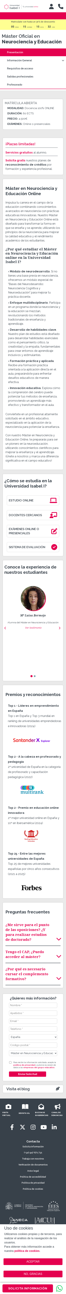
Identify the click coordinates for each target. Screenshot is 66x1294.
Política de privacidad (33, 1183)
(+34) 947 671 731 (33, 1152)
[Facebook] (12, 1127)
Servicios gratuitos (19, 152)
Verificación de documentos (33, 1165)
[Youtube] (43, 1127)
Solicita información (33, 1146)
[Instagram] (33, 1127)
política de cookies (27, 1250)
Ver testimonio (33, 627)
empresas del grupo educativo (39, 1067)
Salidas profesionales (20, 76)
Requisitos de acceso (20, 68)
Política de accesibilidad (33, 1177)
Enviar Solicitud (27, 1074)
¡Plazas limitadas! (20, 144)
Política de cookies (33, 1189)
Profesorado (14, 84)
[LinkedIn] (54, 1127)
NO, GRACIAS (33, 1273)
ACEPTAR (33, 1261)
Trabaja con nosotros (33, 1159)
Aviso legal (33, 1171)
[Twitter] (22, 1127)
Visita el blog (18, 1089)
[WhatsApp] (59, 1288)
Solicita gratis (15, 160)
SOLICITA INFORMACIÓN (27, 1288)
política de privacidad (24, 1065)
